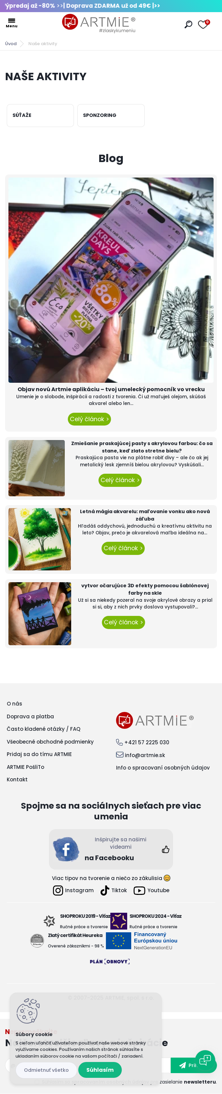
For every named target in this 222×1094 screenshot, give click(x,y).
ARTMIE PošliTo (25, 767)
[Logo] (98, 23)
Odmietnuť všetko (46, 1070)
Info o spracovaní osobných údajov (163, 767)
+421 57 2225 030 (146, 742)
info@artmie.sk (145, 755)
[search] (188, 24)
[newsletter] (194, 1065)
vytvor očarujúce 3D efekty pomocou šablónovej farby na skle (145, 589)
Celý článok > (89, 419)
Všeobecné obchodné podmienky (50, 741)
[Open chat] (205, 1060)
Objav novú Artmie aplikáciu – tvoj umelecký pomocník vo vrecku (111, 389)
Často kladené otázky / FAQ (43, 728)
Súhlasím (100, 1070)
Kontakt (17, 779)
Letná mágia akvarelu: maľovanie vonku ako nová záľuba (145, 515)
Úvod (11, 43)
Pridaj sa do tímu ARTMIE (39, 754)
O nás (14, 703)
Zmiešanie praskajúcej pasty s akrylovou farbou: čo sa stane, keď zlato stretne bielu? (142, 447)
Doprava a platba (30, 716)
